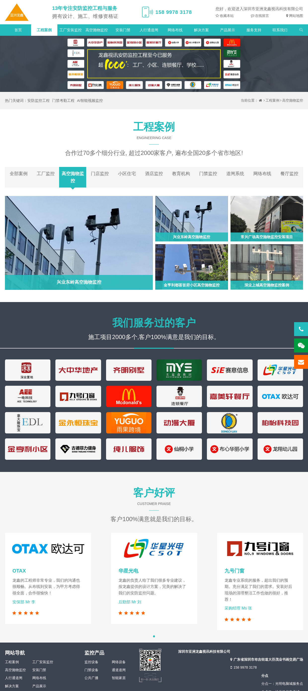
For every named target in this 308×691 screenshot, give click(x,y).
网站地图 (295, 16)
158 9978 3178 (243, 667)
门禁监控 (208, 173)
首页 (18, 30)
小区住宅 (127, 173)
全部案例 (19, 173)
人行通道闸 (149, 30)
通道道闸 (119, 670)
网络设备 (119, 662)
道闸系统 (235, 173)
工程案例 (44, 30)
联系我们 (279, 30)
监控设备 (91, 662)
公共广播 (91, 678)
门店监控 (100, 173)
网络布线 (175, 30)
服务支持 (253, 30)
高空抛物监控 (96, 30)
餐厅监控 (289, 173)
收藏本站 (226, 16)
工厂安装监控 (70, 30)
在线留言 (261, 16)
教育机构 (181, 173)
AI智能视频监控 (90, 100)
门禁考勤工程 (63, 100)
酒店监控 (154, 173)
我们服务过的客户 (154, 323)
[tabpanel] (154, 578)
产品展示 (227, 30)
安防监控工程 (38, 100)
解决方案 (201, 30)
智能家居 (119, 678)
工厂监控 (46, 173)
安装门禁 (123, 30)
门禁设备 (91, 670)
